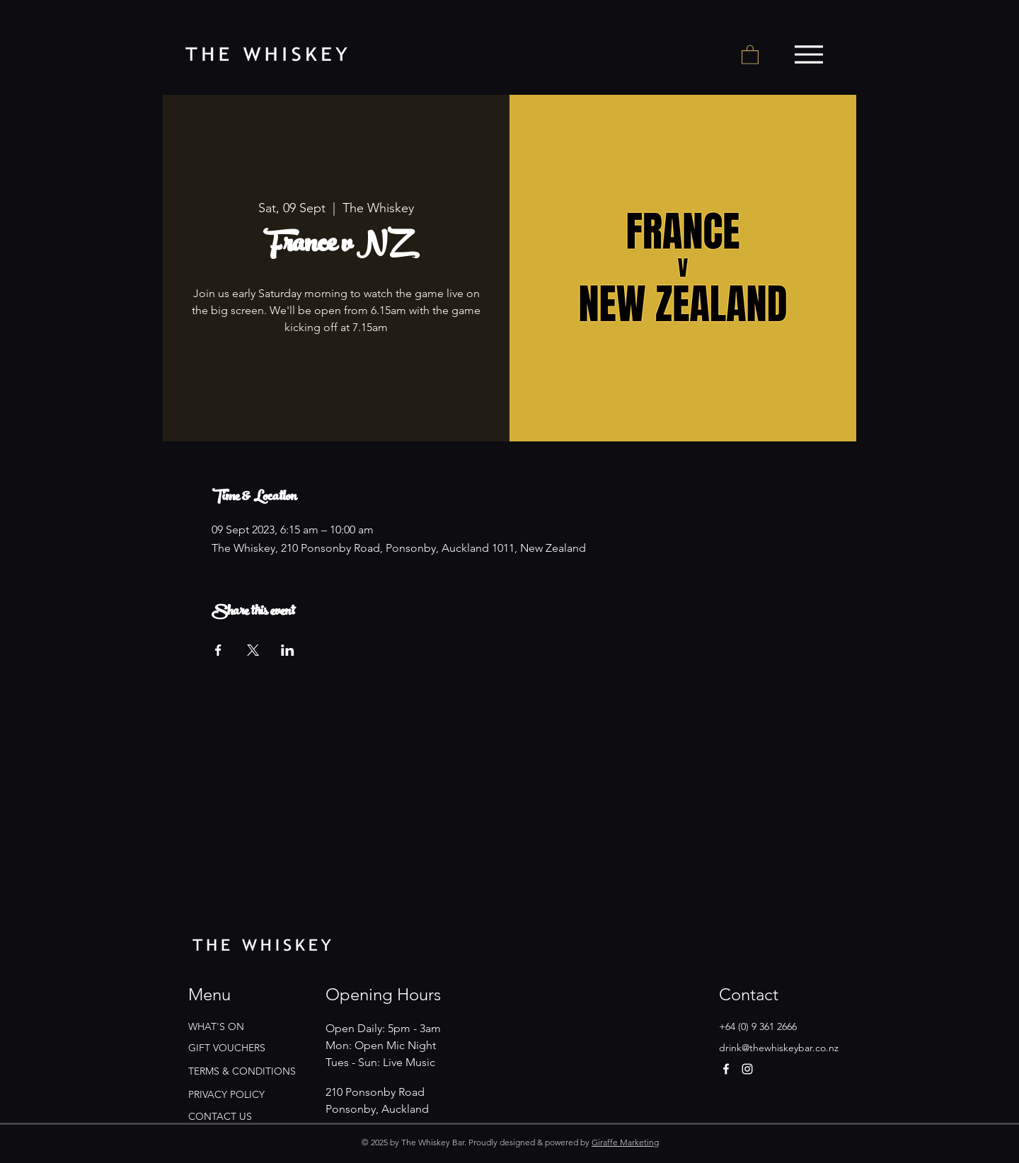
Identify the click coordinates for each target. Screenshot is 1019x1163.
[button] (750, 54)
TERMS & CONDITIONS (242, 1071)
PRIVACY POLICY (226, 1094)
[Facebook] (726, 1069)
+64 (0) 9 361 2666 (758, 1026)
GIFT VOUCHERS (226, 1047)
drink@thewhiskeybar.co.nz (779, 1047)
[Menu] (808, 54)
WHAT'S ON (216, 1026)
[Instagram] (747, 1069)
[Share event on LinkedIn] (287, 650)
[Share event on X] (253, 650)
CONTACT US (220, 1116)
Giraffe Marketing (625, 1142)
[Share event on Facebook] (218, 650)
